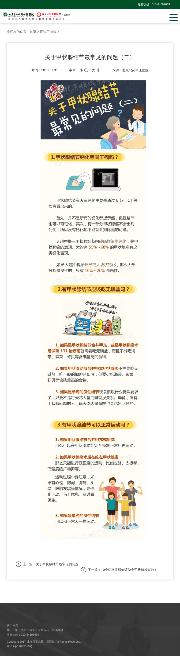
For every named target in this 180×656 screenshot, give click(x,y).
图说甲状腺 (48, 32)
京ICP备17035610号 (19, 646)
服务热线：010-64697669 (154, 4)
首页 (33, 32)
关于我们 (12, 625)
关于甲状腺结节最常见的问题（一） (62, 564)
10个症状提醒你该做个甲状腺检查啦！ (129, 570)
